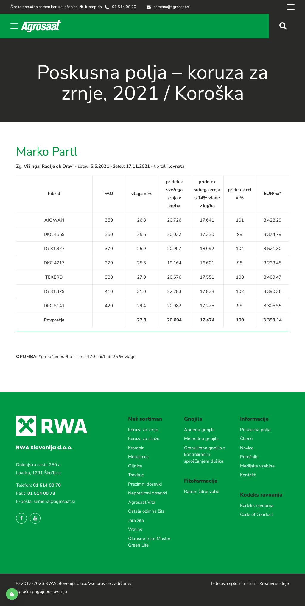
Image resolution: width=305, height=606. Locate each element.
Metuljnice (138, 457)
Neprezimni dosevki (147, 493)
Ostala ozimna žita (146, 511)
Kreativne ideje (274, 583)
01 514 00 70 (47, 485)
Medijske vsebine (257, 466)
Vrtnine (135, 529)
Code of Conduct (256, 514)
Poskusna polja (255, 430)
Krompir (136, 448)
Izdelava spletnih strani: (234, 583)
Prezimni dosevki (145, 484)
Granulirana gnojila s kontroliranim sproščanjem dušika (204, 454)
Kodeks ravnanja (256, 505)
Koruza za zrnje (143, 430)
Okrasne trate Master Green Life (149, 542)
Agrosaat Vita (141, 502)
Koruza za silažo (143, 439)
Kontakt (248, 475)
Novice (246, 448)
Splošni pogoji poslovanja (41, 591)
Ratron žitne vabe (201, 491)
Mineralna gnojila (201, 439)
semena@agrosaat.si (54, 501)
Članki (246, 439)
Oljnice (135, 466)
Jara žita (136, 520)
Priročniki (249, 457)
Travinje (136, 475)
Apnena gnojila (199, 430)
